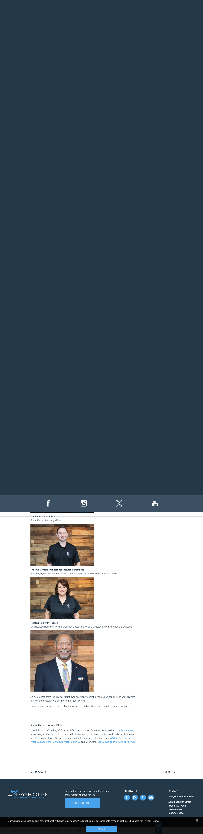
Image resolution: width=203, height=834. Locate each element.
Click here (134, 821)
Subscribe (82, 803)
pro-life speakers (124, 730)
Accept (101, 828)
